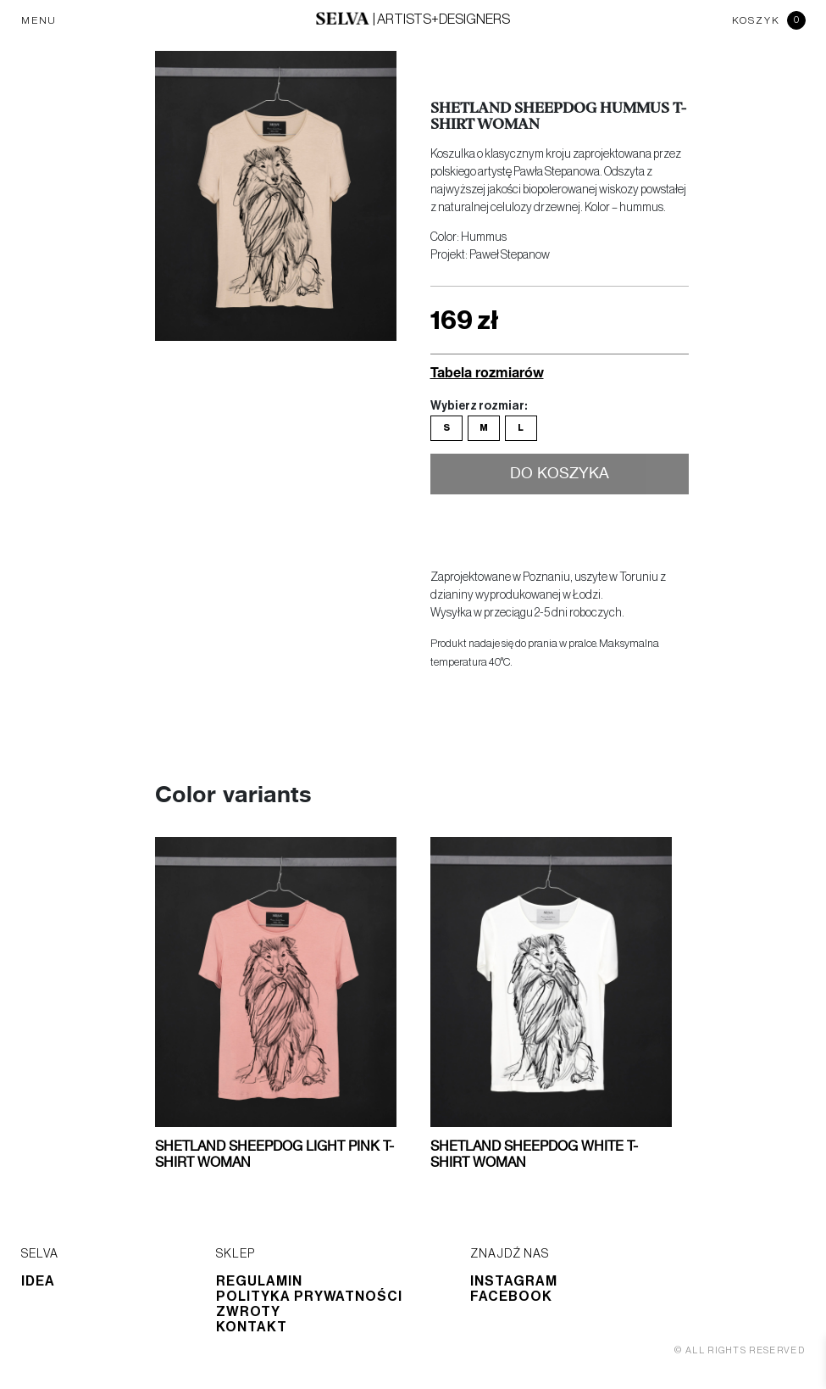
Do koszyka (559, 474)
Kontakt (251, 1327)
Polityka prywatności (309, 1297)
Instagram (513, 1281)
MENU (39, 20)
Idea (38, 1281)
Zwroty (248, 1312)
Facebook (511, 1297)
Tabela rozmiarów (487, 372)
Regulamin (259, 1281)
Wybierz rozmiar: (478, 406)
